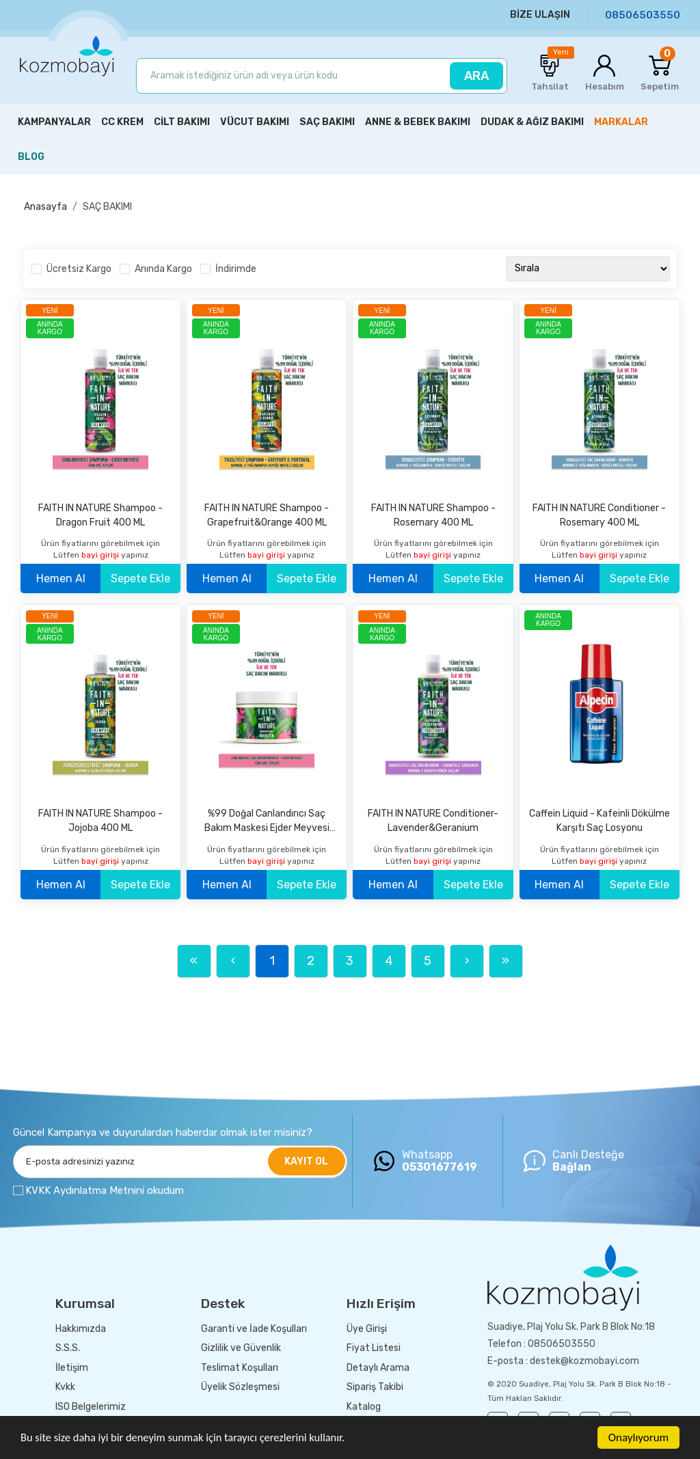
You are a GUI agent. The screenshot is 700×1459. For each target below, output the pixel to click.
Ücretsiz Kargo (78, 269)
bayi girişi (101, 555)
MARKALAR (621, 122)
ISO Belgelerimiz (90, 1407)
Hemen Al (60, 578)
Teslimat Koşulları (239, 1368)
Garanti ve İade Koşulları (254, 1329)
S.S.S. (67, 1348)
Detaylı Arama (378, 1368)
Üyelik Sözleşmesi (240, 1387)
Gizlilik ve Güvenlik (241, 1348)
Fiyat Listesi (374, 1348)
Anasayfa (45, 207)
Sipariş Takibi (375, 1387)
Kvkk (65, 1387)
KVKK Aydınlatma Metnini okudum (104, 1190)
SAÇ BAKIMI (107, 207)
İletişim (71, 1368)
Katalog (364, 1407)
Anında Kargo (163, 269)
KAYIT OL (306, 1161)
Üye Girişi (367, 1329)
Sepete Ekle (140, 578)
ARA (476, 75)
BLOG (31, 157)
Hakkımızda (80, 1329)
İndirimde (235, 269)
